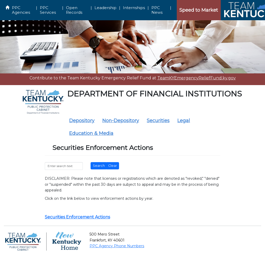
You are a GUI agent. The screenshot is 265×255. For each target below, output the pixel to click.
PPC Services (48, 10)
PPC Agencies (21, 10)
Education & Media (91, 133)
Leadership (105, 7)
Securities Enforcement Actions (77, 217)
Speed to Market (198, 10)
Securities (158, 120)
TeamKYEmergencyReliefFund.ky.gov (196, 77)
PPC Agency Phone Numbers (117, 246)
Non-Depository (120, 120)
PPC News (157, 10)
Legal (183, 120)
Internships (134, 7)
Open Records (74, 10)
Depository (81, 120)
